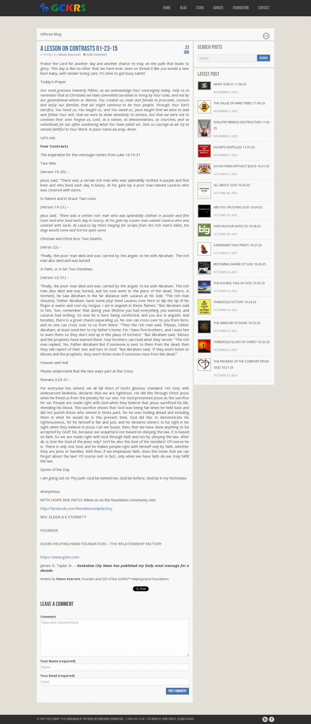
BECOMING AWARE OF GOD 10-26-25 (240, 264)
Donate (218, 7)
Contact (264, 7)
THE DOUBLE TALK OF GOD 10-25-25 (239, 283)
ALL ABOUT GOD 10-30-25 (232, 185)
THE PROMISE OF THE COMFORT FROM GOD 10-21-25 (241, 364)
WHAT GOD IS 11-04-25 (230, 84)
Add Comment (96, 55)
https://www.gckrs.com (59, 557)
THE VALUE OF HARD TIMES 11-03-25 (239, 103)
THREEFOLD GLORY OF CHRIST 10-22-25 (242, 342)
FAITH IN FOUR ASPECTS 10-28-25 (237, 226)
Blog (183, 7)
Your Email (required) (57, 675)
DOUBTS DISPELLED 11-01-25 (234, 147)
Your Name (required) (57, 661)
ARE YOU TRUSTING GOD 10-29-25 (238, 207)
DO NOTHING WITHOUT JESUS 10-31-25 (241, 166)
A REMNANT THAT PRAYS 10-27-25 (238, 245)
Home (167, 7)
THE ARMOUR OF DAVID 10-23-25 (237, 323)
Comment (48, 616)
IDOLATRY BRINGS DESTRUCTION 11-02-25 (242, 125)
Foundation (241, 7)
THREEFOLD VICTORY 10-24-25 (235, 302)
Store (200, 7)
